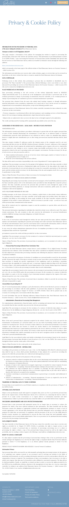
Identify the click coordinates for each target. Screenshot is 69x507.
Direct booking (29, 490)
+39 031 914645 (7, 494)
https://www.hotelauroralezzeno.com (12, 65)
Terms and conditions (31, 497)
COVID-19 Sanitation (31, 492)
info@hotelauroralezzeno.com (11, 497)
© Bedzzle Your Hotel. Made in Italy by (49, 504)
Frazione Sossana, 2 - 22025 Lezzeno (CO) (10, 491)
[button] (46, 2)
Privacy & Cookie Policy (32, 495)
